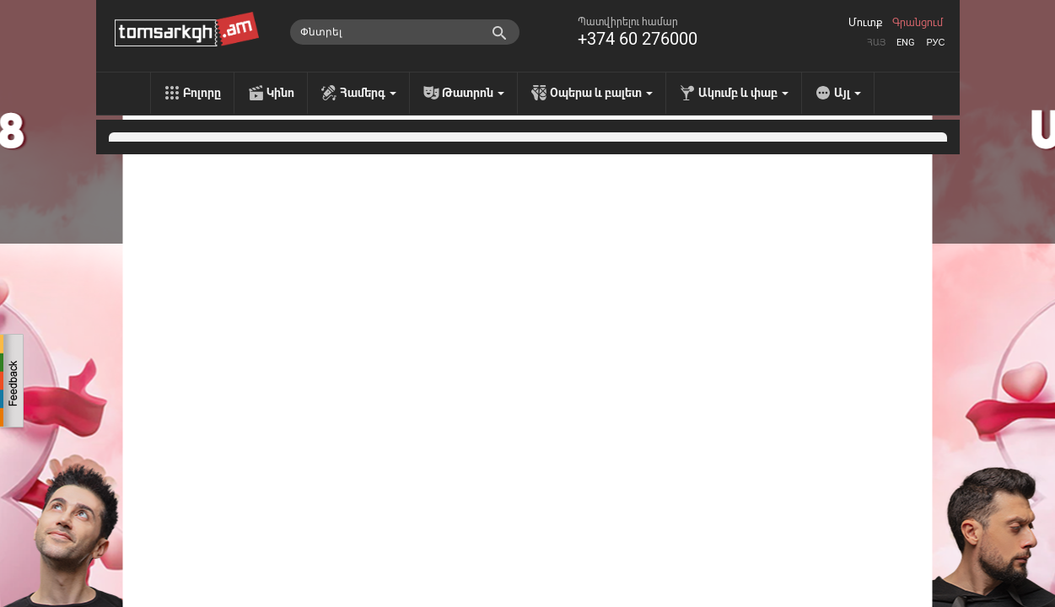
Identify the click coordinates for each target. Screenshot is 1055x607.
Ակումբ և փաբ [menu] (743, 92)
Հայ (876, 42)
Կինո (280, 92)
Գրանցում (917, 23)
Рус (935, 42)
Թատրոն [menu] (473, 92)
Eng (905, 42)
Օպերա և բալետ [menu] (601, 92)
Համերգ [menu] (368, 92)
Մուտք (865, 23)
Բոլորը (202, 92)
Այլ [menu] (847, 92)
